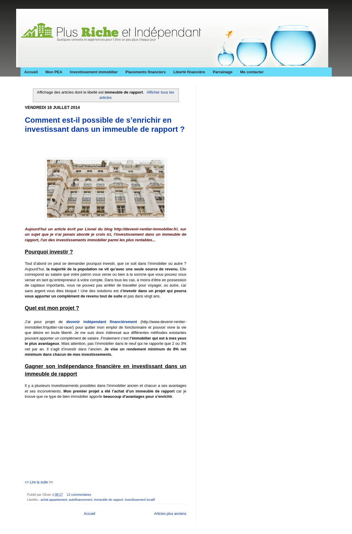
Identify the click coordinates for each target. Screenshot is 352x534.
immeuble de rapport (108, 499)
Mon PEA (54, 72)
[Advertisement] (93, 147)
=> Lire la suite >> (39, 482)
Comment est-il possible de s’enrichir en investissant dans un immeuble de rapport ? (105, 125)
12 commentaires (79, 494)
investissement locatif (140, 499)
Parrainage (223, 72)
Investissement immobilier (94, 72)
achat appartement (54, 499)
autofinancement (80, 499)
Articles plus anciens (170, 514)
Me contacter (252, 72)
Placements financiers (145, 72)
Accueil (31, 72)
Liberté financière (189, 72)
